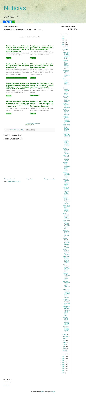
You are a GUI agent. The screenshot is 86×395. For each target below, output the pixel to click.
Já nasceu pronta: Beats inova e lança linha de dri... (66, 276)
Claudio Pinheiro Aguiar (8, 382)
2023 (63, 40)
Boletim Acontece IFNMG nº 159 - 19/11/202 (66, 151)
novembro (65, 49)
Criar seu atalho (6, 384)
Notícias (15, 8)
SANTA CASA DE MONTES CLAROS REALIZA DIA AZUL (66, 259)
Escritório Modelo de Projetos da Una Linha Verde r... (66, 175)
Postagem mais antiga (49, 179)
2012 (63, 373)
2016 (63, 364)
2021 (63, 44)
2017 (63, 362)
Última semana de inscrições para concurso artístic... (66, 91)
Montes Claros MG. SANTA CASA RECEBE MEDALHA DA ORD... (66, 128)
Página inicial (30, 179)
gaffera (42, 391)
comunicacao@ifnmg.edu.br (33, 123)
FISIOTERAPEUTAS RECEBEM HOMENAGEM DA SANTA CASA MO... (66, 311)
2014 (63, 368)
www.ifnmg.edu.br (29, 124)
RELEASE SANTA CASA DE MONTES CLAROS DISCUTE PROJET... (66, 321)
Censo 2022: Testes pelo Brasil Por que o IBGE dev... (66, 302)
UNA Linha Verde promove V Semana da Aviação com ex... (66, 200)
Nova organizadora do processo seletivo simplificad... (66, 82)
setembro (65, 336)
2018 (63, 360)
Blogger (53, 391)
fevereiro (65, 350)
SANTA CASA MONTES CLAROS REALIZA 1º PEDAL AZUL (66, 55)
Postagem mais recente (9, 179)
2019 (63, 358)
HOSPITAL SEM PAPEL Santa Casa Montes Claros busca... (66, 166)
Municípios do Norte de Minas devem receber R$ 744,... (66, 73)
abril (64, 346)
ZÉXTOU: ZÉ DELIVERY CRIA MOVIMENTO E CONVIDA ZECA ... (66, 191)
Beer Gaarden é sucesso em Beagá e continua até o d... (66, 329)
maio (64, 344)
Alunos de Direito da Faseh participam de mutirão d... (66, 143)
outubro (65, 334)
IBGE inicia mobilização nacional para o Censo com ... (66, 284)
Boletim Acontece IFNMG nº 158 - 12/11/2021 (66, 216)
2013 (63, 370)
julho (64, 340)
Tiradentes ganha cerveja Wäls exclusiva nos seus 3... (66, 64)
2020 (63, 356)
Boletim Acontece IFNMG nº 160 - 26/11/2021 (66, 112)
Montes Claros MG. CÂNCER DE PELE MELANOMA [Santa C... (66, 224)
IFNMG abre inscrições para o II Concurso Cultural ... (66, 158)
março (64, 348)
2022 (63, 42)
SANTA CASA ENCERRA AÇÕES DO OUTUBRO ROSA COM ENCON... (66, 293)
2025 (63, 36)
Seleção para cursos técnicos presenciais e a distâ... (66, 99)
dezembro (65, 46)
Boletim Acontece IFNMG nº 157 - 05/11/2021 (66, 252)
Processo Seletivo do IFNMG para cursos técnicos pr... (66, 268)
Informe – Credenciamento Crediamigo (66, 105)
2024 (63, 38)
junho (64, 342)
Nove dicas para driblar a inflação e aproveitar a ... (66, 135)
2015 (63, 366)
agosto (65, 338)
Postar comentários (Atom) (14, 181)
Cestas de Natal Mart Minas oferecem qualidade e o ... (66, 119)
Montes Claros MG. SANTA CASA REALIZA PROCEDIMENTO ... (66, 208)
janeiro (65, 354)
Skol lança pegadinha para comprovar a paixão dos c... (66, 182)
